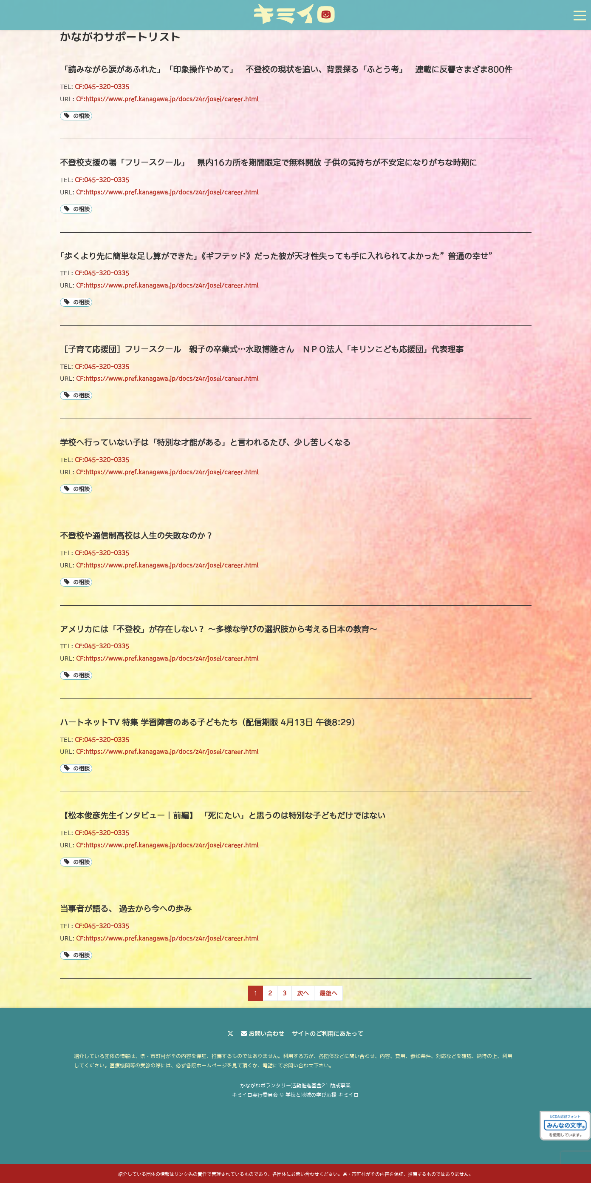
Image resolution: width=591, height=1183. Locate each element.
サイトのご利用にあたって (327, 1034)
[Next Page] (302, 993)
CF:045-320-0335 (102, 87)
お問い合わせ (266, 1034)
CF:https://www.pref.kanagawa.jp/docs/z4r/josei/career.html (167, 99)
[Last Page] (328, 993)
